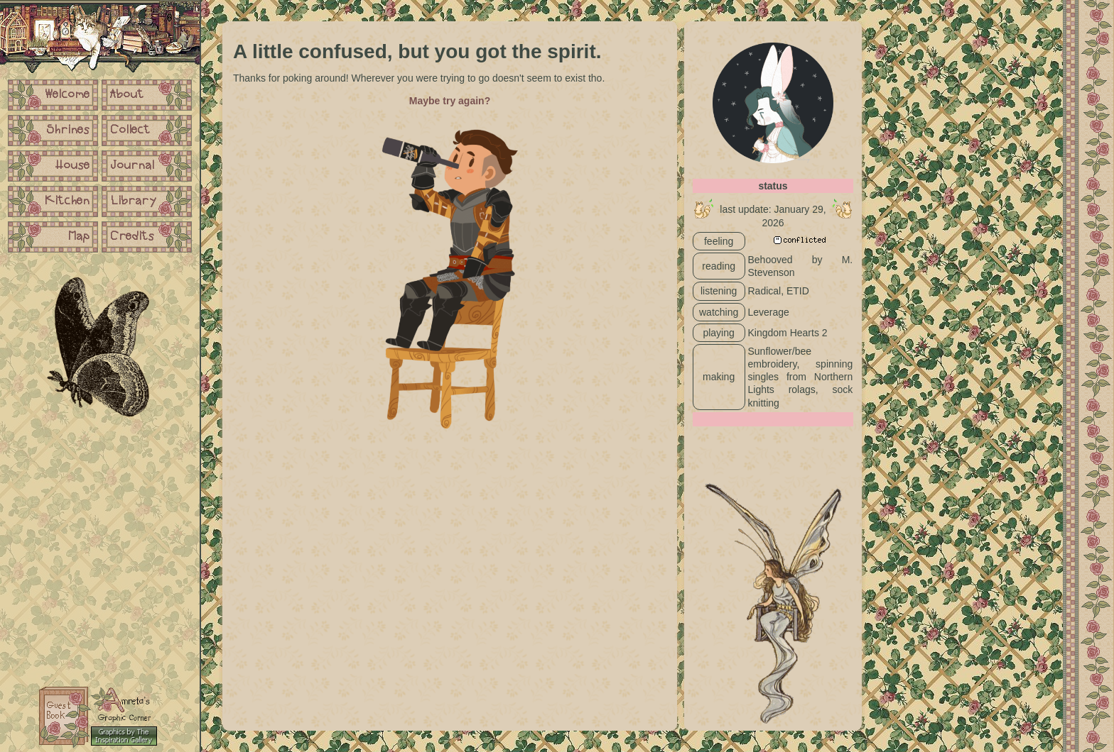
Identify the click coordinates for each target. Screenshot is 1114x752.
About (127, 95)
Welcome (67, 95)
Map (79, 237)
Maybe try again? (449, 100)
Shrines (68, 130)
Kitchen (67, 201)
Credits (132, 237)
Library (133, 201)
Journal (132, 166)
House (72, 166)
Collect (130, 130)
